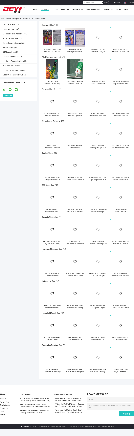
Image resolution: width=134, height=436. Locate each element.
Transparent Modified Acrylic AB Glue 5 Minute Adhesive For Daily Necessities (68, 411)
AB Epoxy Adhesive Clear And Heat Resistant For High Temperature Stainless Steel (35, 406)
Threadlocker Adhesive (12, 43)
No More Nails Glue (10, 38)
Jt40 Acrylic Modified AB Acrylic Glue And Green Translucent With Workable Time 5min (69, 405)
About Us (65, 9)
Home (35, 9)
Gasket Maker (8, 47)
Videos (55, 9)
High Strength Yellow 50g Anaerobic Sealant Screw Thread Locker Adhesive (120, 147)
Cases (126, 9)
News (118, 9)
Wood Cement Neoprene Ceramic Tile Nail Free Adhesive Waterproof (120, 115)
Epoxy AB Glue (8, 29)
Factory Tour (77, 9)
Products (45, 9)
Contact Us (108, 9)
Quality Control (93, 9)
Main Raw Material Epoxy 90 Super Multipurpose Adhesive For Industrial (120, 340)
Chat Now (116, 2)
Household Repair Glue (12, 70)
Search (106, 2)
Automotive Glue (9, 66)
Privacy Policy (26, 426)
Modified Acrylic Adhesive (13, 34)
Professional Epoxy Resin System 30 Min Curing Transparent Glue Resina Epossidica (35, 412)
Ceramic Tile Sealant (11, 57)
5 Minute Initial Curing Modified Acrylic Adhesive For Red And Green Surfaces (68, 400)
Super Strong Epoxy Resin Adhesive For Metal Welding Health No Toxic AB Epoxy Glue (35, 400)
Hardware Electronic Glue (13, 61)
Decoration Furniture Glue (13, 75)
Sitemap (3, 414)
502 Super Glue (9, 52)
